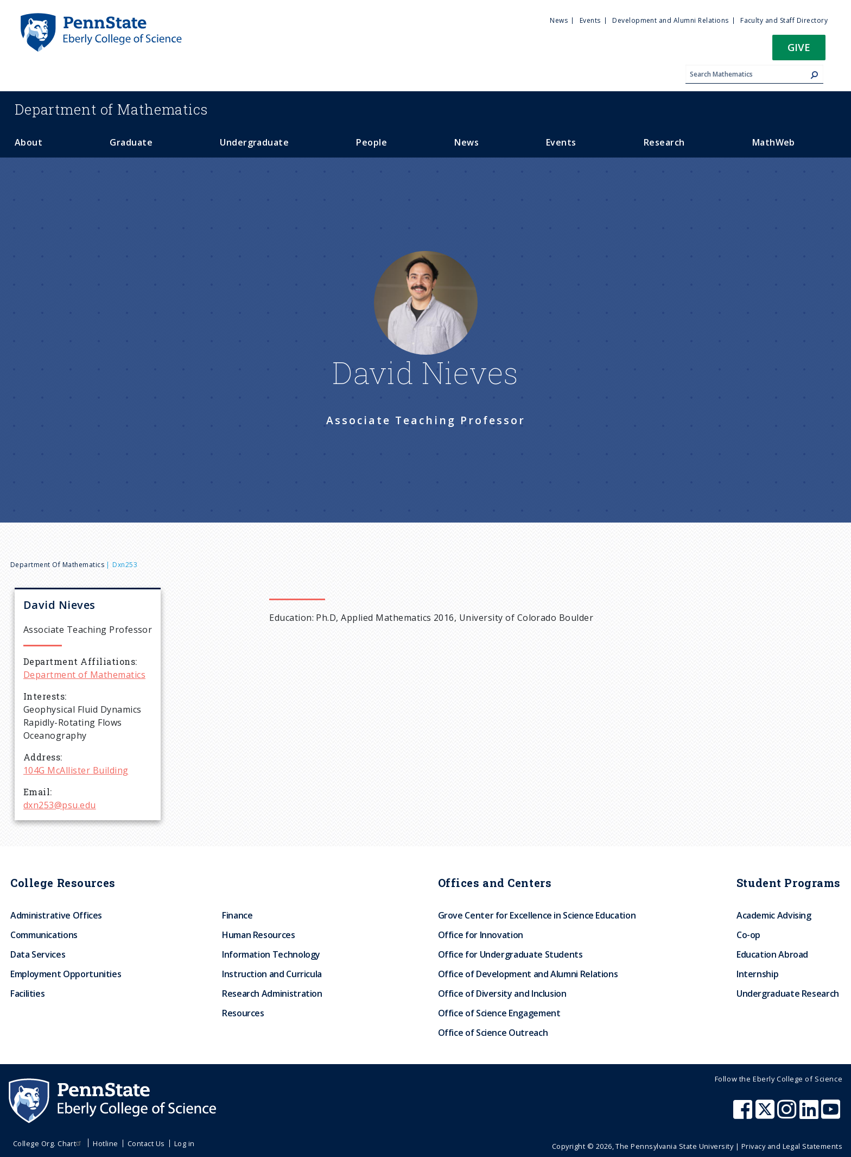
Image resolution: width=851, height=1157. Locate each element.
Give (799, 47)
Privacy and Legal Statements (791, 1146)
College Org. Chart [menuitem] (48, 1143)
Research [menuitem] (664, 142)
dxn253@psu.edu (59, 805)
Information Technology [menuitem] (271, 954)
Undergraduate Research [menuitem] (787, 993)
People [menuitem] (371, 142)
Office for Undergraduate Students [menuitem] (510, 954)
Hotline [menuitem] (105, 1143)
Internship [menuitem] (757, 974)
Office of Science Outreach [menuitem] (493, 1033)
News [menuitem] (559, 20)
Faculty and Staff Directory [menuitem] (784, 20)
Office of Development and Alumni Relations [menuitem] (528, 974)
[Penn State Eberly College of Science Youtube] (831, 1115)
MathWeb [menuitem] (773, 142)
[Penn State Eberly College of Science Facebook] (744, 1115)
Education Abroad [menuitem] (772, 954)
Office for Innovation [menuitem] (480, 935)
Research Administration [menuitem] (272, 993)
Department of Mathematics (57, 564)
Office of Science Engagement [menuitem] (499, 1013)
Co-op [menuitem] (748, 935)
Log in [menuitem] (184, 1143)
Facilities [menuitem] (27, 993)
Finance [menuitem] (237, 915)
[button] (798, 51)
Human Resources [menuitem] (258, 935)
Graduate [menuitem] (131, 142)
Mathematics (111, 109)
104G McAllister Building (76, 770)
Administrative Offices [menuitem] (56, 915)
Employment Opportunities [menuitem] (65, 974)
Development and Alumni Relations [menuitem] (670, 20)
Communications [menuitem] (44, 935)
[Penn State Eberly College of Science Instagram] (788, 1115)
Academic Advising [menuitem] (773, 915)
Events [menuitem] (590, 20)
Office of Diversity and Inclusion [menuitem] (502, 993)
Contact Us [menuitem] (146, 1143)
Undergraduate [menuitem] (254, 142)
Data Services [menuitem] (37, 954)
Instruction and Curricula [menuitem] (272, 974)
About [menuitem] (28, 142)
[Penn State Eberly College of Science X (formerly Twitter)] (766, 1115)
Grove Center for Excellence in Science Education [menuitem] (537, 915)
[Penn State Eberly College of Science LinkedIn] (810, 1115)
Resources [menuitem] (243, 1013)
